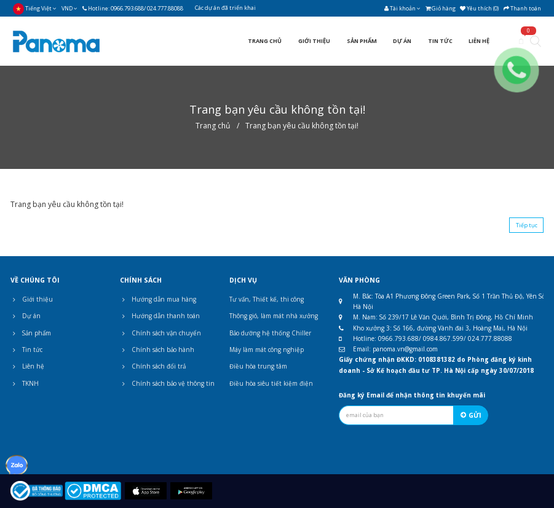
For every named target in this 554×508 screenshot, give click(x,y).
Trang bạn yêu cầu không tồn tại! (301, 125)
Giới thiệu (31, 299)
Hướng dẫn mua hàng (158, 299)
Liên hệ (27, 366)
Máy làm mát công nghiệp (266, 349)
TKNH (24, 383)
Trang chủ (213, 125)
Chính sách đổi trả (153, 366)
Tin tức (26, 349)
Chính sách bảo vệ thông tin (167, 383)
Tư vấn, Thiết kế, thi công (266, 299)
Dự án (25, 315)
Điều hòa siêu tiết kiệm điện (271, 383)
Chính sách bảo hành (157, 349)
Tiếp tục (526, 225)
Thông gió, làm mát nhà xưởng (273, 315)
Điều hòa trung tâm (258, 366)
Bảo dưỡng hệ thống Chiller (270, 333)
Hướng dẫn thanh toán (160, 315)
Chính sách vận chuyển (160, 333)
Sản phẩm (30, 333)
